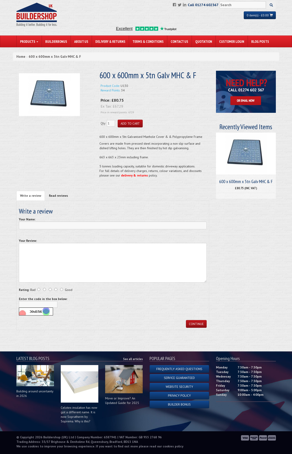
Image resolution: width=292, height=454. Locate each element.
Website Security (179, 387)
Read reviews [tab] (58, 196)
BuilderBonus (56, 41)
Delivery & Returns (110, 41)
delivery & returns (134, 175)
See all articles (133, 359)
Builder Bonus (179, 404)
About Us (81, 41)
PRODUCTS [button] (29, 41)
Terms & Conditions (148, 41)
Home (20, 56)
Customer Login (231, 41)
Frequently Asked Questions (179, 369)
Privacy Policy (179, 395)
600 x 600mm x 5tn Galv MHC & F (55, 56)
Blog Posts (260, 41)
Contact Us (179, 41)
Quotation (203, 41)
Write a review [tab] (30, 196)
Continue (196, 324)
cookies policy (173, 446)
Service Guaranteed (179, 378)
